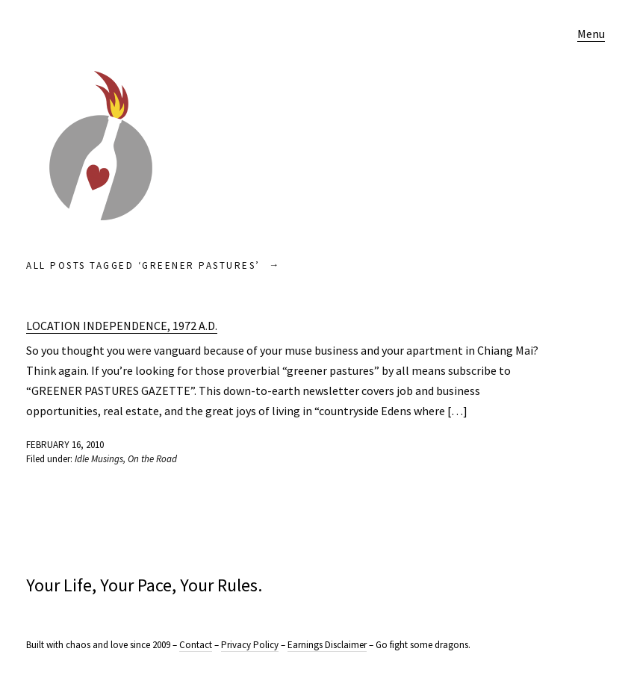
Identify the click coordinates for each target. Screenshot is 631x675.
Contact (195, 644)
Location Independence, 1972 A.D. (121, 325)
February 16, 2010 (65, 444)
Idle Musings (99, 458)
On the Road (152, 458)
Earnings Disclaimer (327, 644)
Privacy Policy (250, 644)
